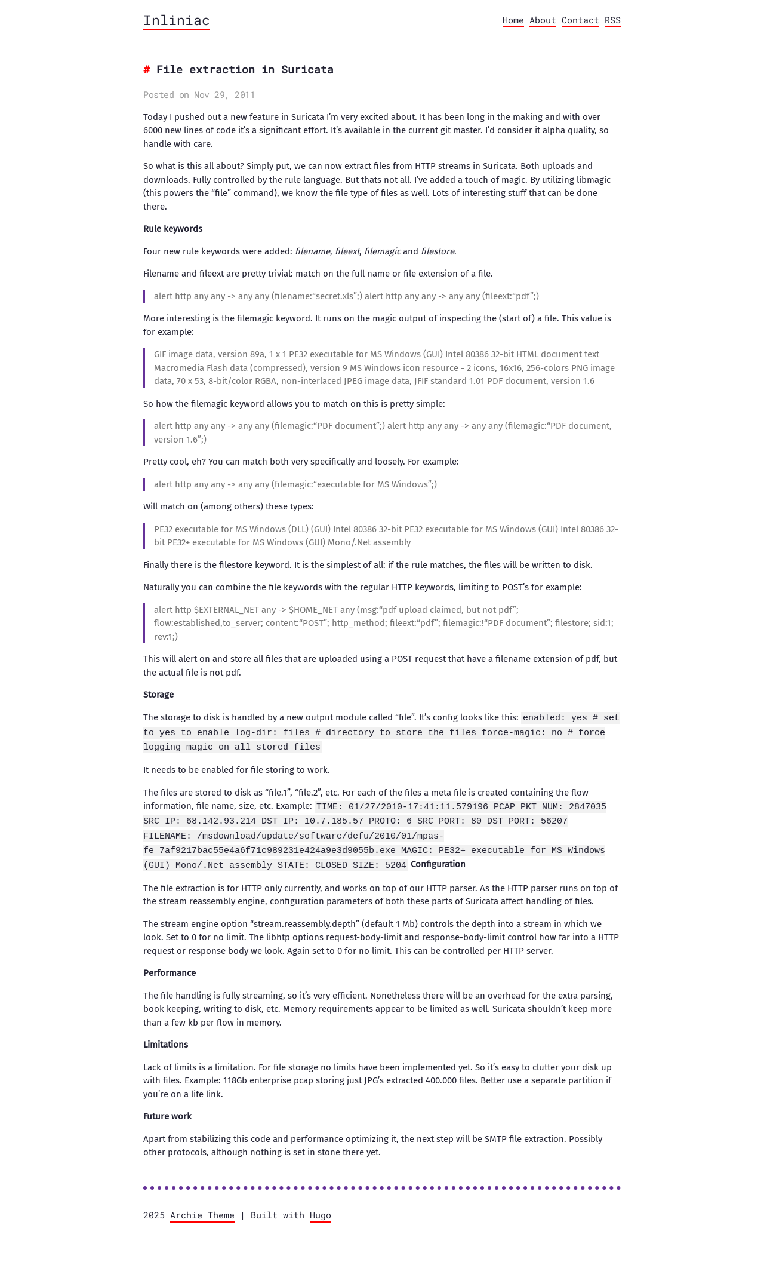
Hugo (320, 1210)
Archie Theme (202, 1210)
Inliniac (176, 20)
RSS (613, 20)
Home (513, 20)
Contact (580, 20)
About (542, 20)
